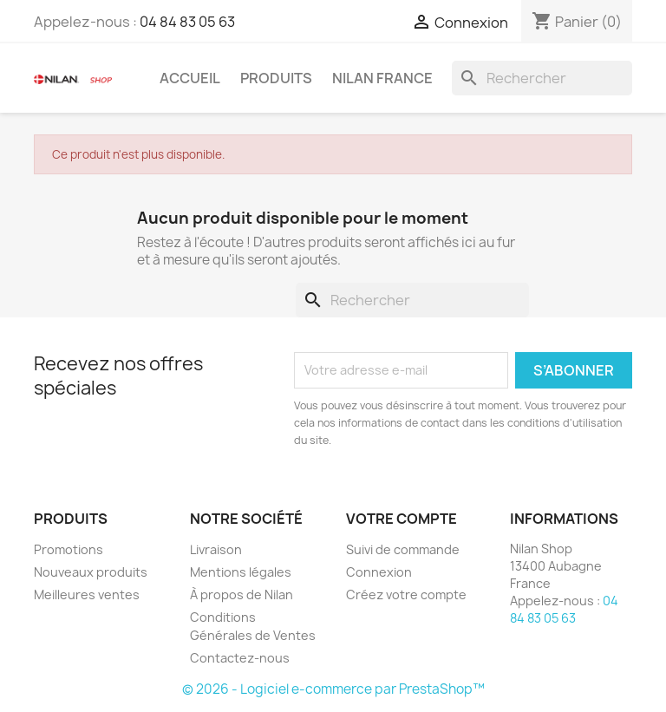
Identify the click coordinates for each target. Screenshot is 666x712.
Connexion (379, 572)
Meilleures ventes (87, 594)
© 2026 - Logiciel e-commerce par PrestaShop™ (333, 689)
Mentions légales (240, 572)
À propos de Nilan (241, 594)
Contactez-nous (240, 658)
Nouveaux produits (90, 572)
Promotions (68, 549)
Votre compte (401, 518)
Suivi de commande (403, 549)
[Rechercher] (542, 78)
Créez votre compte (406, 594)
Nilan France (382, 78)
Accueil (190, 78)
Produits (276, 78)
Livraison (216, 549)
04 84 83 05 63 (187, 21)
